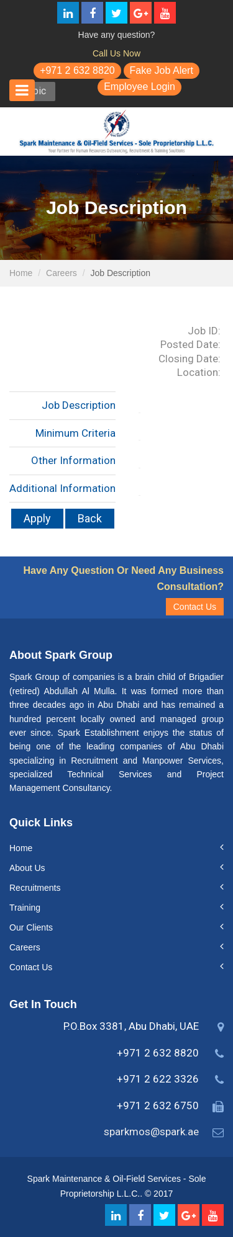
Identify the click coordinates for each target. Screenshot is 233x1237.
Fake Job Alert (161, 70)
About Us (27, 868)
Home (20, 273)
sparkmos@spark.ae (151, 1131)
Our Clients (31, 927)
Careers (61, 273)
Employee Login (139, 86)
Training (24, 908)
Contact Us (194, 607)
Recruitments (34, 888)
